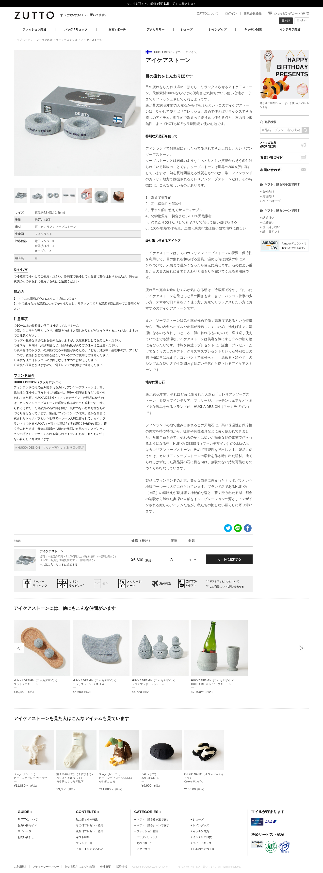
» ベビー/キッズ (270, 201)
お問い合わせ (284, 170)
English (302, 20)
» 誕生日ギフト (270, 231)
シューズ (187, 29)
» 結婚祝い (267, 217)
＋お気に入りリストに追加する (59, 564)
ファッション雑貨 (34, 29)
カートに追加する (229, 559)
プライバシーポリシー (46, 866)
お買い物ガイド (284, 157)
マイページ (24, 831)
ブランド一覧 (84, 843)
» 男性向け (267, 196)
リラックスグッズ (66, 39)
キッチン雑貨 (253, 29)
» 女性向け (267, 191)
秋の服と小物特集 (87, 819)
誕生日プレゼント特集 (89, 831)
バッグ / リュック (75, 29)
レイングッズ (217, 29)
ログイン (231, 13)
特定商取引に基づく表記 (80, 866)
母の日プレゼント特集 (89, 825)
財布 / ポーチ (117, 29)
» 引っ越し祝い (270, 227)
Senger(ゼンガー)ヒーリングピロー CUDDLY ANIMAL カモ (115, 778)
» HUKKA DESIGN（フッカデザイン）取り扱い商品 (49, 447)
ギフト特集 (83, 837)
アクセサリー (155, 29)
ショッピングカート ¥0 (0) (291, 13)
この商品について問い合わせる (227, 586)
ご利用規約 (20, 866)
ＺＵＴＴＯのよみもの (89, 848)
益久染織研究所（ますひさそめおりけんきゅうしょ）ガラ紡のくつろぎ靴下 (75, 778)
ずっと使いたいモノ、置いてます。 (84, 15)
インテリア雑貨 (290, 29)
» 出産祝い (267, 222)
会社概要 (105, 866)
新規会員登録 (252, 13)
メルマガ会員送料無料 (284, 144)
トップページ (22, 39)
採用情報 (121, 866)
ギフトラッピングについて (224, 581)
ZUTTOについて (208, 13)
